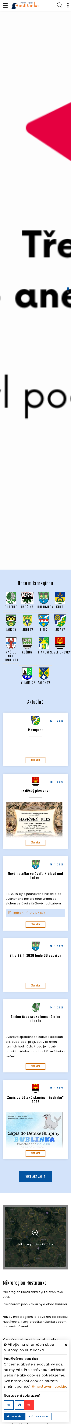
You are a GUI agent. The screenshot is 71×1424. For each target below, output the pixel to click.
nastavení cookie (49, 1386)
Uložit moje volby (38, 1417)
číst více (35, 760)
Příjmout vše (14, 1417)
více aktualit (35, 1176)
